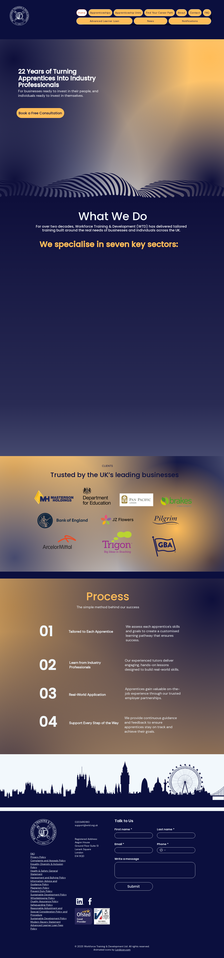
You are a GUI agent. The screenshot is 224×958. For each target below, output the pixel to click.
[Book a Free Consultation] (40, 113)
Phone (162, 844)
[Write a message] (155, 870)
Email (119, 844)
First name (123, 829)
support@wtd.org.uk (86, 825)
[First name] (133, 835)
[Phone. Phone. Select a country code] (162, 850)
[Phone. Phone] (179, 850)
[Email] (133, 850)
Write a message (127, 859)
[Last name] (175, 835)
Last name (165, 829)
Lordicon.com (123, 949)
